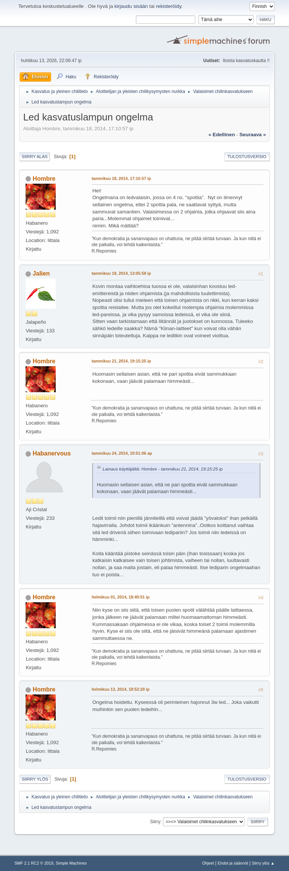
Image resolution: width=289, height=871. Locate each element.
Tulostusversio (246, 156)
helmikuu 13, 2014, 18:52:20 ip (120, 689)
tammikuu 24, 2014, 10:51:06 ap (121, 453)
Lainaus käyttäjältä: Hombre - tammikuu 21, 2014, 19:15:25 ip (162, 468)
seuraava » (252, 134)
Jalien (41, 273)
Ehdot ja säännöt (233, 863)
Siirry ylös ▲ (263, 863)
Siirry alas (34, 156)
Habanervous (52, 453)
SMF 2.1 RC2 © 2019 (33, 863)
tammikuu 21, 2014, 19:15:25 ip (121, 361)
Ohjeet (208, 863)
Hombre (44, 178)
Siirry (155, 821)
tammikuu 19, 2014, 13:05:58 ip (121, 273)
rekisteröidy (168, 6)
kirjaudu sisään (131, 6)
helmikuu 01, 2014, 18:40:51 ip (120, 597)
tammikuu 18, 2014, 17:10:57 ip (121, 178)
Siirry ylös (34, 779)
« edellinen (221, 134)
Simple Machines (71, 863)
